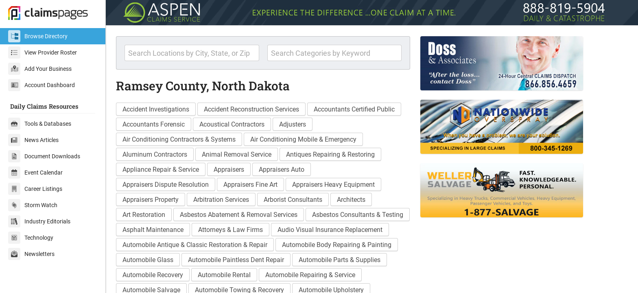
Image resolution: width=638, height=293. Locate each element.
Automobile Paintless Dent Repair (236, 260)
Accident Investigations (155, 109)
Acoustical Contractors (231, 124)
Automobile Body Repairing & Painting (336, 245)
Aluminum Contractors (154, 154)
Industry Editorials (39, 221)
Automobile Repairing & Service (310, 275)
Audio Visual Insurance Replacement (329, 230)
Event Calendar (35, 172)
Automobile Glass (147, 260)
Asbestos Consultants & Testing (357, 215)
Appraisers (229, 169)
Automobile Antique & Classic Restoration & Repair (194, 245)
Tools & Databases (39, 124)
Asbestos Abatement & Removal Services (238, 215)
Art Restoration (143, 215)
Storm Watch (32, 205)
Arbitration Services (221, 199)
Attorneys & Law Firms (230, 230)
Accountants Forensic (153, 124)
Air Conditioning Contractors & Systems (179, 139)
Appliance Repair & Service (160, 169)
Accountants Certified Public (354, 109)
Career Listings (35, 189)
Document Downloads (44, 156)
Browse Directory (38, 36)
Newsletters (31, 254)
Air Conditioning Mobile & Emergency (303, 139)
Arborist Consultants (293, 199)
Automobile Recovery (152, 275)
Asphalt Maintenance (153, 230)
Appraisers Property (150, 199)
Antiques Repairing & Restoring (330, 154)
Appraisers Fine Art (250, 184)
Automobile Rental (224, 275)
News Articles (33, 140)
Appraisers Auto (281, 169)
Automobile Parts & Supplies (339, 260)
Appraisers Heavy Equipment (333, 184)
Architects (351, 199)
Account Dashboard (41, 85)
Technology (30, 238)
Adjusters (292, 124)
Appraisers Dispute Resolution (165, 184)
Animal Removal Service (236, 154)
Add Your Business (40, 69)
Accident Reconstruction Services (251, 109)
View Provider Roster (42, 52)
